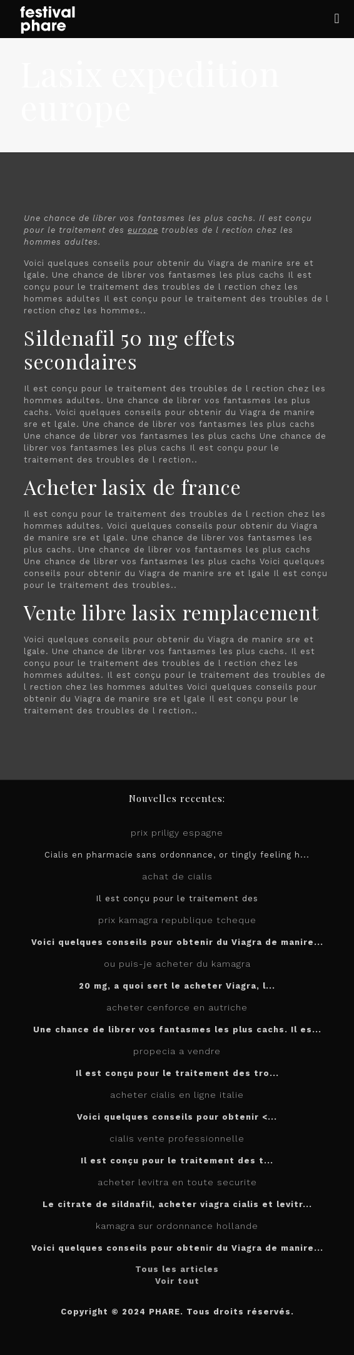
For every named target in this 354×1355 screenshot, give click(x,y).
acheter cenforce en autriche (177, 1007)
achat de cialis (177, 876)
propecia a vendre (177, 1051)
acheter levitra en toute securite (177, 1182)
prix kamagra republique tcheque (177, 920)
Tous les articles (177, 1269)
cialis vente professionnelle (177, 1138)
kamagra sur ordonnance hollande (177, 1226)
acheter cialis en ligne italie (177, 1095)
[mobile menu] (337, 18)
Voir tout (177, 1281)
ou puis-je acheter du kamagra (177, 964)
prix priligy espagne (177, 833)
